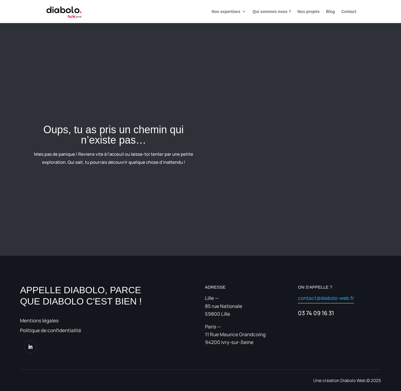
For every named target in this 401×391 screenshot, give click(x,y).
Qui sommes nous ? (271, 12)
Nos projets (308, 12)
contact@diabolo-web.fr (326, 298)
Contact (348, 12)
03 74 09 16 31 (316, 313)
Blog (330, 12)
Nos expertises (226, 12)
